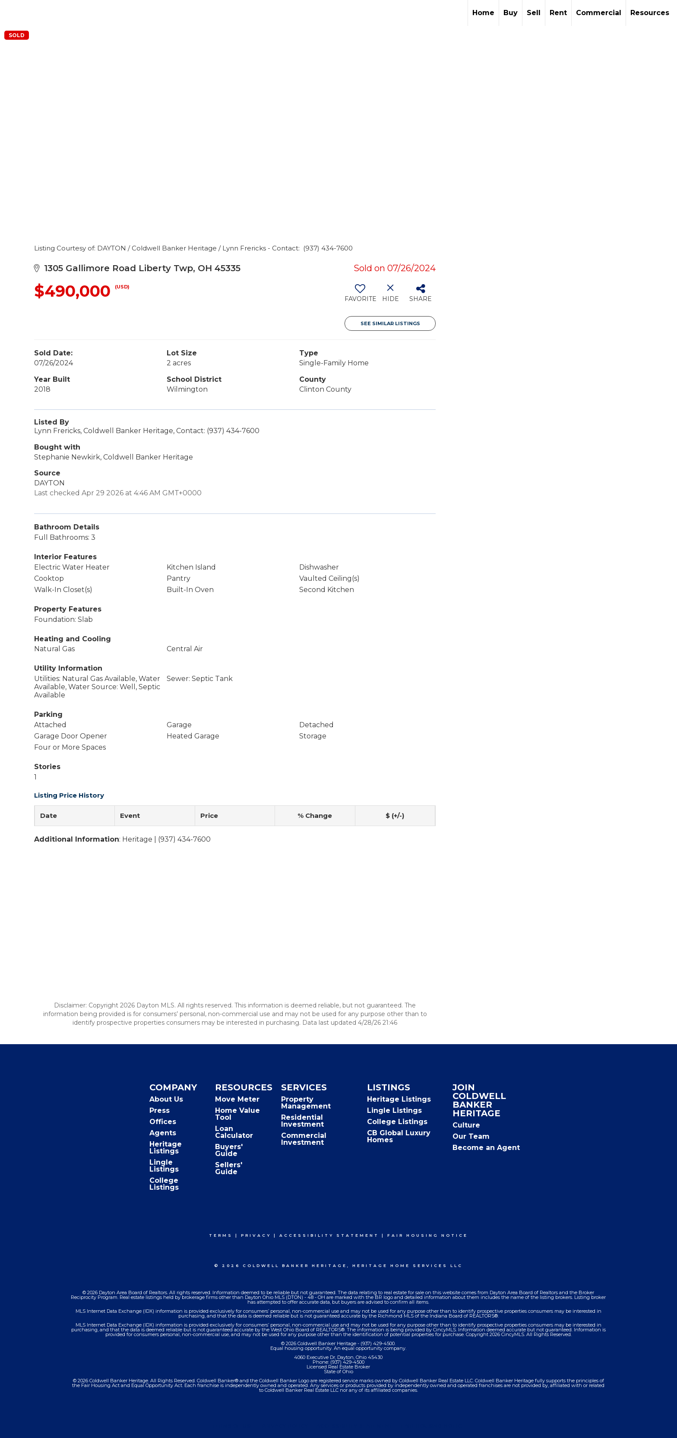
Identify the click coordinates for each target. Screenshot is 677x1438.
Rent (558, 13)
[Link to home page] (11, 13)
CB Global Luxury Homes (398, 1136)
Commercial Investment (303, 1139)
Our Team (471, 1136)
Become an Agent (486, 1147)
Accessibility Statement (329, 1235)
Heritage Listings (165, 1147)
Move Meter (237, 1099)
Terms (221, 1235)
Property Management (306, 1102)
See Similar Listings (390, 323)
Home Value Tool (237, 1113)
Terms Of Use (232, 1426)
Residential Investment (302, 1120)
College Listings (164, 1183)
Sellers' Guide (228, 1168)
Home (483, 13)
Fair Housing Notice (427, 1235)
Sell (534, 13)
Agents (162, 1133)
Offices (162, 1122)
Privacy (256, 1235)
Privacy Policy (285, 1426)
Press (159, 1110)
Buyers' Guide (229, 1150)
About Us (166, 1099)
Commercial (598, 13)
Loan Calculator (234, 1132)
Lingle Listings (164, 1165)
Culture (466, 1125)
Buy (510, 13)
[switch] (360, 296)
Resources (649, 13)
